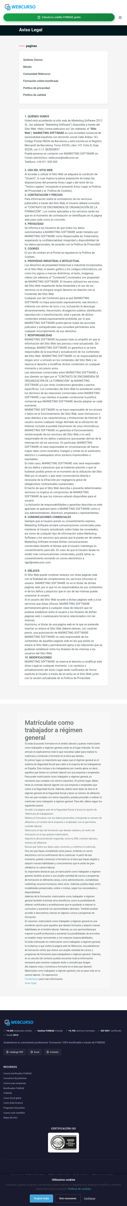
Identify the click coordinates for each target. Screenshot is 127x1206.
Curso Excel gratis (12, 1098)
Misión (27, 66)
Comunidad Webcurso (36, 74)
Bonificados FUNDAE (13, 1088)
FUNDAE (7, 1093)
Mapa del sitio (10, 1117)
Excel (34, 1052)
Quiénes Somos (33, 59)
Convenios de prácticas (15, 1078)
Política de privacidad (36, 88)
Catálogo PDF (14, 1052)
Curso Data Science (13, 1103)
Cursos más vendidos (14, 1113)
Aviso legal (30, 983)
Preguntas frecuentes (14, 1108)
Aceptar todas (41, 1198)
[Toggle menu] (120, 17)
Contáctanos (32, 979)
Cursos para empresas (14, 1083)
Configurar (90, 1198)
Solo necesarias (67, 1198)
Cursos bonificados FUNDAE (17, 1073)
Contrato (52, 1052)
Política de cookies (79, 1189)
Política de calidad (34, 95)
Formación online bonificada (40, 81)
